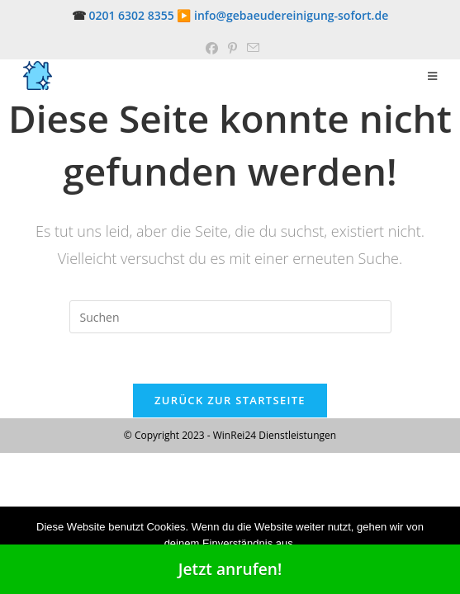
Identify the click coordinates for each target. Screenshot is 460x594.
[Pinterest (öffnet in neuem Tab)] (232, 47)
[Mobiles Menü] (433, 75)
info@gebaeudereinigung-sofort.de (291, 15)
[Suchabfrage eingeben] (230, 316)
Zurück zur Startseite (230, 400)
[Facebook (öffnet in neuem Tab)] (212, 47)
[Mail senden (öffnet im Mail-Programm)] (250, 47)
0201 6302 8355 (130, 15)
